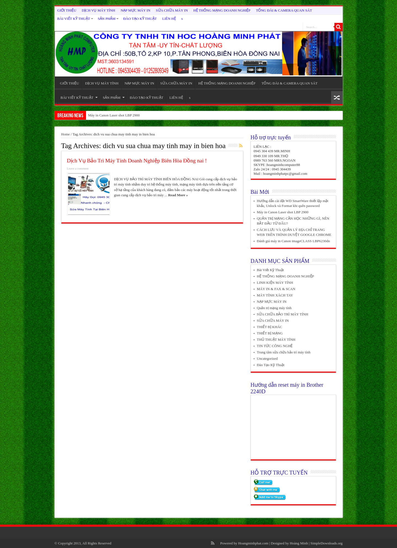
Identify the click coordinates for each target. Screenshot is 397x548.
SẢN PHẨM (108, 19)
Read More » (178, 195)
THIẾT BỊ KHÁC (269, 327)
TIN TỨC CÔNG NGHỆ (275, 346)
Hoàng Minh (299, 543)
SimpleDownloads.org (326, 543)
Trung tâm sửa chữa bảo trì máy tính (284, 352)
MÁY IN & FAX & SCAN (276, 289)
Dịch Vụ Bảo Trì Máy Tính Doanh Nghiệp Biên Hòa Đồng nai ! (137, 160)
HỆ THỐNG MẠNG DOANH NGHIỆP (221, 10)
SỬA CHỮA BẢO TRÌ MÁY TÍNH (282, 314)
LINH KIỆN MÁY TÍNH (275, 282)
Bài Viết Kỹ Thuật (270, 270)
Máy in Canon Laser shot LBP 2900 (114, 115)
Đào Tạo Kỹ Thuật (271, 365)
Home (65, 134)
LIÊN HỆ (169, 19)
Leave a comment (78, 168)
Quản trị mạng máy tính (274, 308)
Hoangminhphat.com (253, 543)
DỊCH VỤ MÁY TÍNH (98, 10)
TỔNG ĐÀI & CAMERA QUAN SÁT (284, 10)
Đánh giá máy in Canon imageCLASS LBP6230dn (293, 241)
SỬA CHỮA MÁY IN (172, 10)
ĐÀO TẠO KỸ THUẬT (140, 19)
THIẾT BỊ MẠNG (270, 333)
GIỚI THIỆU (66, 10)
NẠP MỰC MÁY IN (136, 10)
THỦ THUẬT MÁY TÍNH (276, 339)
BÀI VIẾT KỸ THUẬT (75, 19)
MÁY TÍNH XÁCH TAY (275, 295)
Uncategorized (267, 358)
